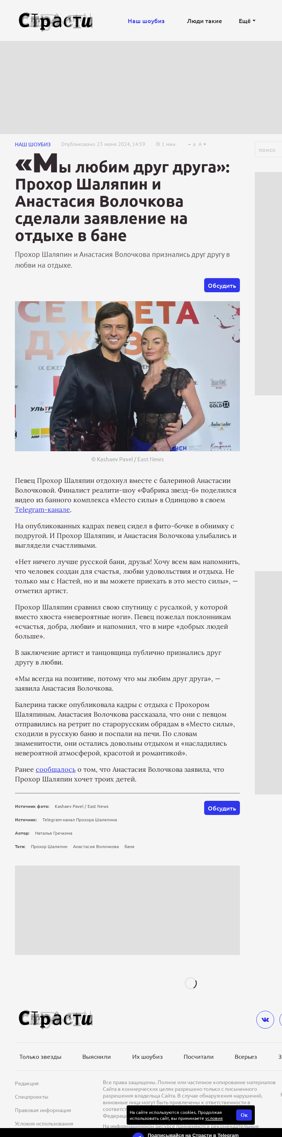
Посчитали (199, 1056)
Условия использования (44, 1123)
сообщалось (56, 769)
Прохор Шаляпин (49, 846)
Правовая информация (43, 1109)
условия (214, 1118)
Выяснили (96, 1056)
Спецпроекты (31, 1096)
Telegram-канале (42, 509)
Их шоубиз (147, 1056)
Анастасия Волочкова (96, 846)
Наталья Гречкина (53, 833)
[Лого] (56, 21)
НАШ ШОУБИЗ (33, 144)
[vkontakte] (265, 1020)
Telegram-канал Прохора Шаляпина (79, 819)
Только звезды (40, 1056)
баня (129, 846)
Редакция (27, 1083)
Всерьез (246, 1056)
